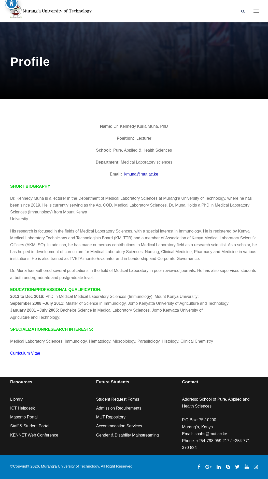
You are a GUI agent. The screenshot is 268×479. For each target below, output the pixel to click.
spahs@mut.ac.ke (210, 434)
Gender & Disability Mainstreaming (127, 435)
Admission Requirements (119, 408)
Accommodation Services (119, 426)
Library (16, 399)
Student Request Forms (117, 399)
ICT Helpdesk (22, 408)
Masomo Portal (24, 417)
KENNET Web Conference (34, 435)
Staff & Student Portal (29, 426)
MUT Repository (110, 417)
